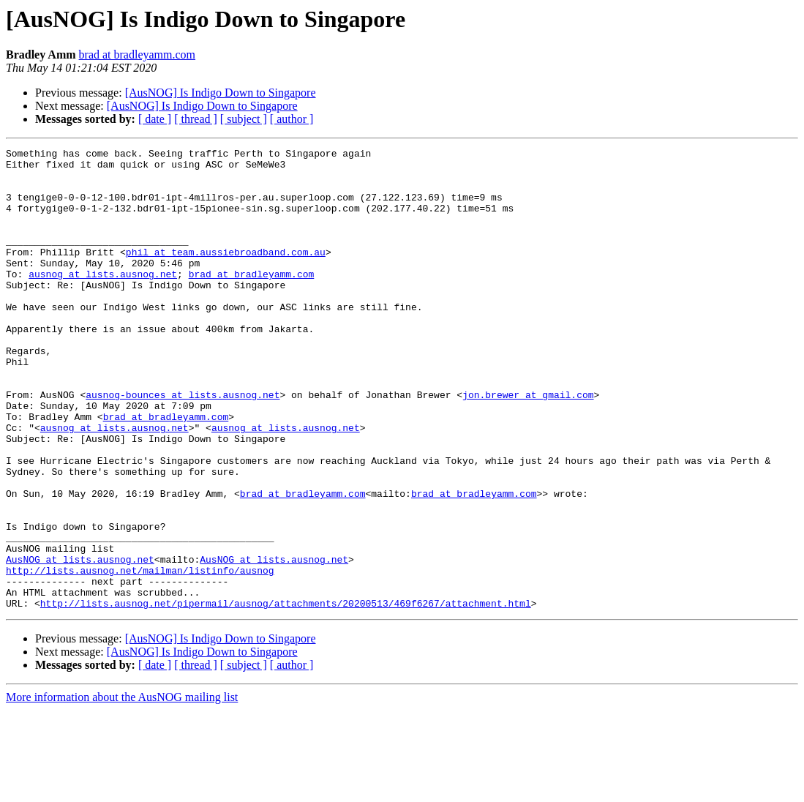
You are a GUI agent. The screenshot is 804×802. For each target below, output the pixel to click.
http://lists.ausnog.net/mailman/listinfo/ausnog (140, 655)
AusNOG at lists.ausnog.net (80, 642)
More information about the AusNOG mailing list (122, 789)
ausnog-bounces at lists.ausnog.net (182, 444)
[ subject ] (243, 119)
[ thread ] (195, 119)
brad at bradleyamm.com (137, 54)
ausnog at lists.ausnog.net (103, 300)
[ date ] (154, 119)
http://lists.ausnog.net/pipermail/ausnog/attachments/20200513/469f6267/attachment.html (285, 695)
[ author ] (292, 119)
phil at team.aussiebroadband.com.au (226, 273)
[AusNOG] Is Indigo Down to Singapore (220, 92)
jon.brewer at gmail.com (527, 444)
